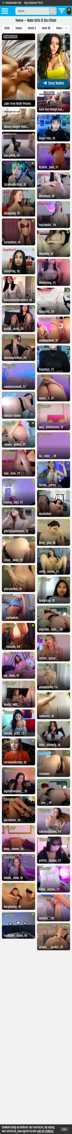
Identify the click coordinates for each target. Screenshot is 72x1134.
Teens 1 (32, 28)
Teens (19, 28)
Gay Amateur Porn (33, 2)
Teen (7, 28)
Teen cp (60, 28)
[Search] (53, 11)
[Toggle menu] (5, 11)
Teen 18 (46, 28)
